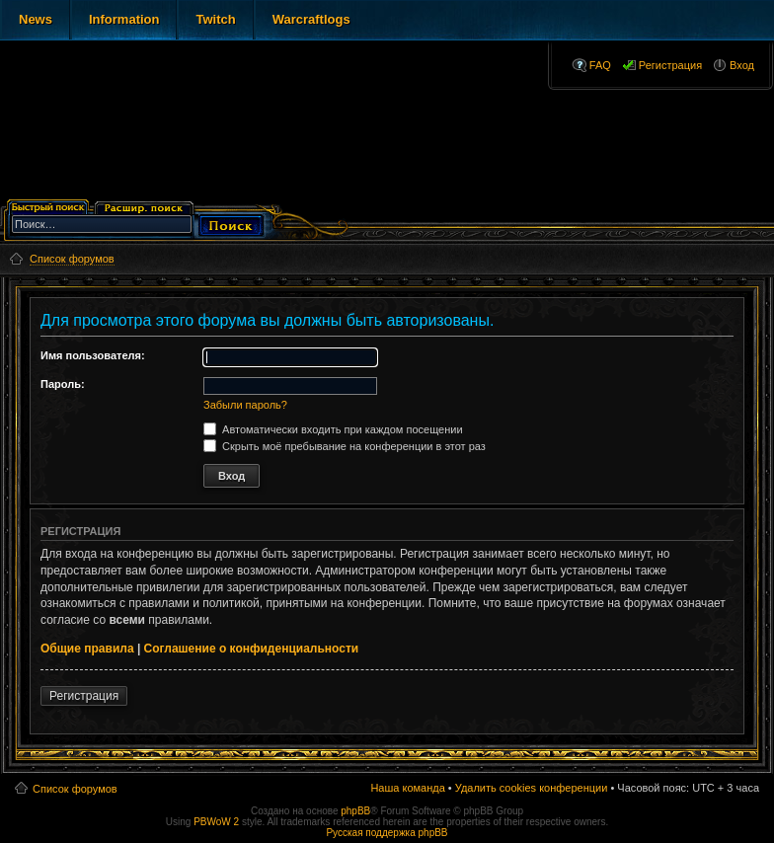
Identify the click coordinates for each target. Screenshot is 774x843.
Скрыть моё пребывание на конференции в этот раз (344, 446)
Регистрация (670, 65)
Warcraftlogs (311, 19)
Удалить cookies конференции (531, 788)
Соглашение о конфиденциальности (251, 648)
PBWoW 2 (216, 821)
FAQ (600, 65)
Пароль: (62, 384)
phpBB (355, 810)
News (35, 19)
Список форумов (75, 789)
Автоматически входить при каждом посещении (333, 429)
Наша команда (407, 788)
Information (124, 19)
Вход (742, 65)
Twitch (215, 19)
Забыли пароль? (245, 405)
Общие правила (87, 648)
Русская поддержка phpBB (386, 832)
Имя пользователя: (92, 355)
